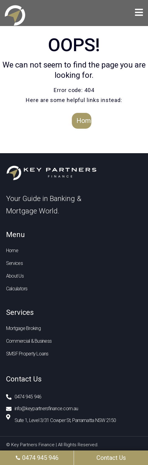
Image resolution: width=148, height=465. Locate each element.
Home (84, 120)
